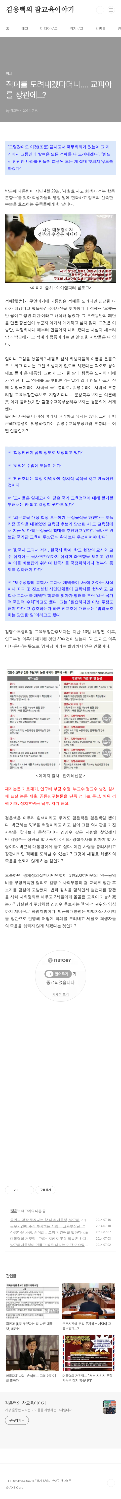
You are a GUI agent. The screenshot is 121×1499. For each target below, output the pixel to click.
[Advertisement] (60, 1113)
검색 (100, 10)
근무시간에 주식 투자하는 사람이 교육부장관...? (47, 1226)
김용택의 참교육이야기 (40, 9)
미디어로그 (49, 28)
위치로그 (76, 28)
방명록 (100, 28)
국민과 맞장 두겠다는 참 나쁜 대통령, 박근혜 (45, 1220)
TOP (111, 1483)
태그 (24, 28)
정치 (14, 1211)
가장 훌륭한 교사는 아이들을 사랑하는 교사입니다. (39, 1410)
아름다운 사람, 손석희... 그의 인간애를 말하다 (45, 1232)
